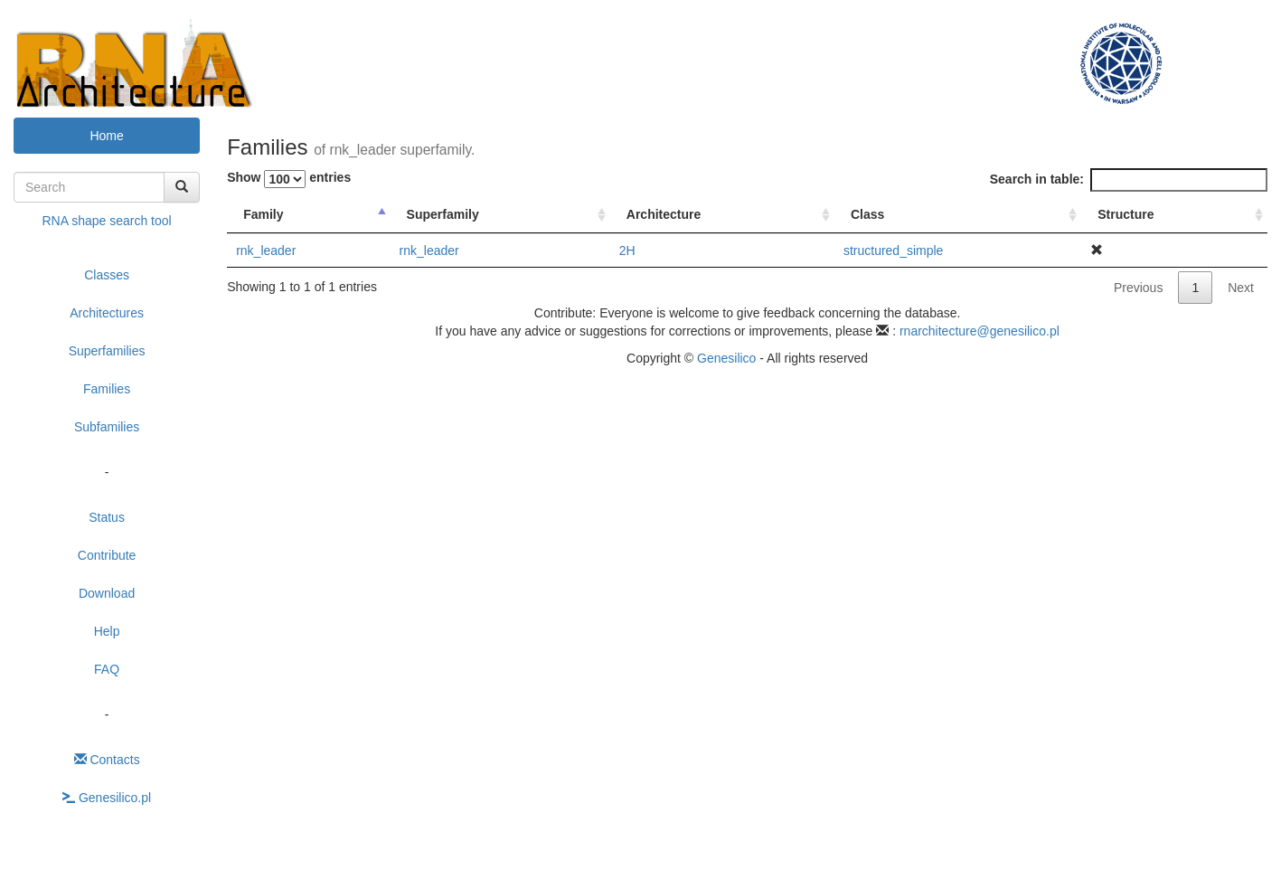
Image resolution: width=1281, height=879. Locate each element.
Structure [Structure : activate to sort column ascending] (1125, 214)
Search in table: (1128, 180)
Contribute (107, 555)
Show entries (289, 179)
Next (1241, 287)
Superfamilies (107, 351)
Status (107, 517)
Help (107, 631)
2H (627, 250)
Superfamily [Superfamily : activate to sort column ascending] (443, 214)
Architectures (107, 313)
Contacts (107, 759)
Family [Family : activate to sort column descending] (263, 214)
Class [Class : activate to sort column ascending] (867, 214)
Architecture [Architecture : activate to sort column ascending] (663, 214)
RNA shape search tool (106, 220)
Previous (1138, 287)
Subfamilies (106, 427)
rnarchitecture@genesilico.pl (980, 331)
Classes (106, 275)
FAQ (106, 669)
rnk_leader (266, 250)
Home (106, 135)
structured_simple (893, 250)
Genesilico (726, 358)
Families (106, 389)
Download (107, 593)
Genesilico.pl (106, 797)
